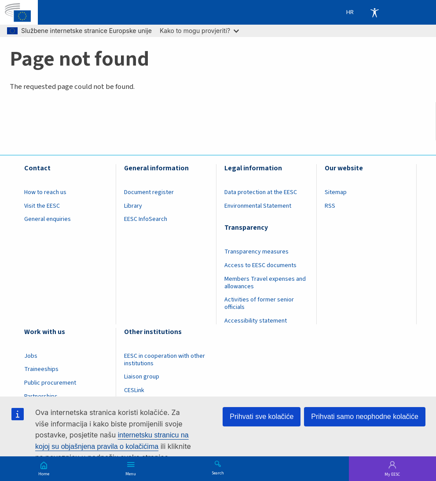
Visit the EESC (42, 206)
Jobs (30, 356)
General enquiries (47, 219)
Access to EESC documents (260, 265)
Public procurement (50, 382)
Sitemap (336, 192)
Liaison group (141, 376)
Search (218, 472)
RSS (330, 206)
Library (133, 206)
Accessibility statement (255, 320)
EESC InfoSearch (145, 219)
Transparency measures (256, 251)
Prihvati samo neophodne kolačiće (364, 416)
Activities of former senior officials (259, 303)
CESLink (134, 390)
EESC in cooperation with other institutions (164, 360)
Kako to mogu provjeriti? (199, 30)
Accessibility (374, 12)
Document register (149, 192)
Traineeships (41, 369)
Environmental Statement (257, 206)
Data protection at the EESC (260, 192)
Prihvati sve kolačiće (261, 416)
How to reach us (45, 192)
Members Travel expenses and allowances (265, 283)
